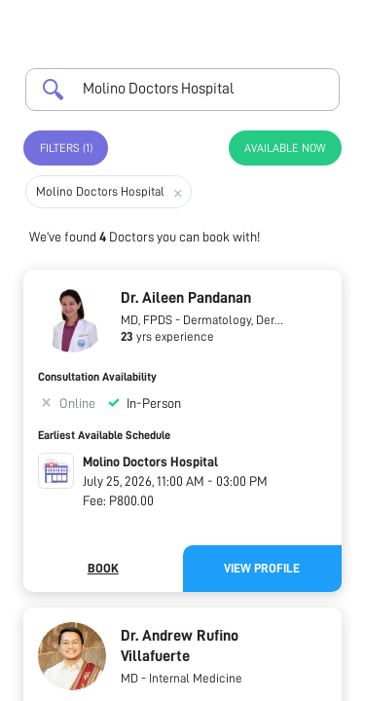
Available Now (285, 148)
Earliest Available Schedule (104, 435)
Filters (66, 148)
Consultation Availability (97, 377)
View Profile (262, 568)
